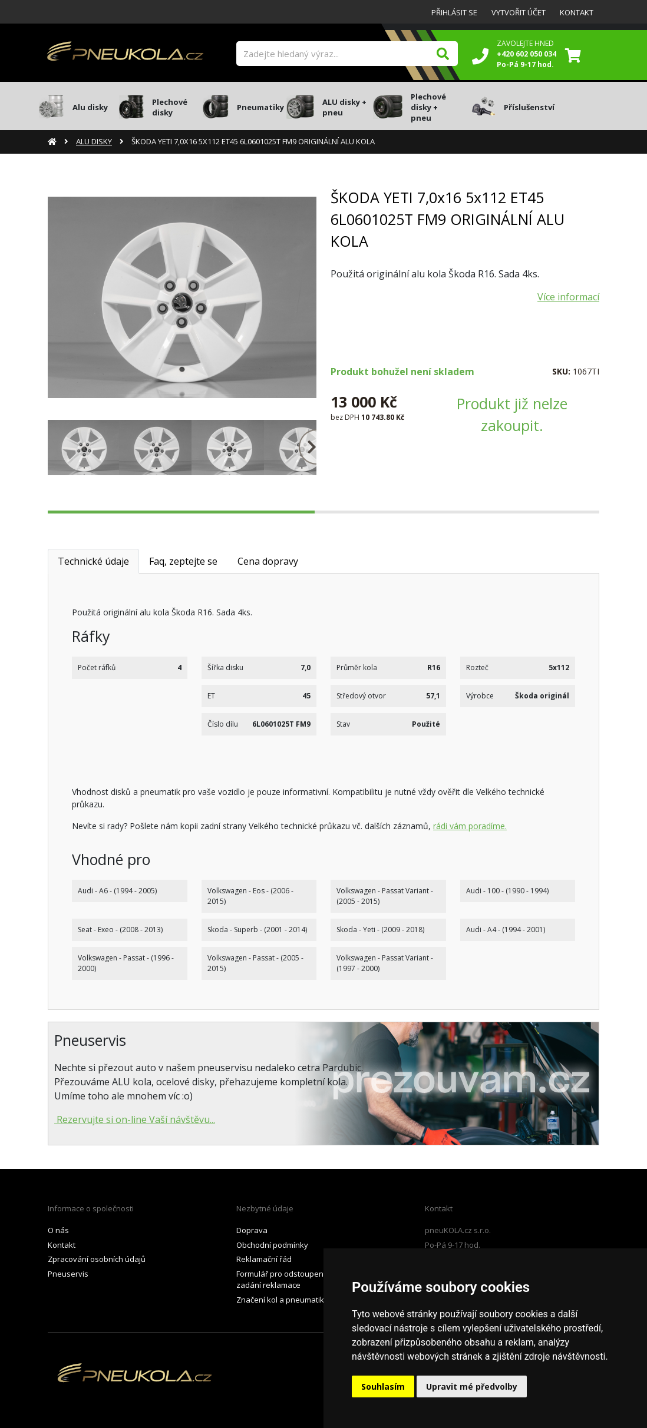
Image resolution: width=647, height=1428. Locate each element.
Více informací (568, 296)
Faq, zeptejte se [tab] (183, 561)
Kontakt (576, 12)
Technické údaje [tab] (93, 561)
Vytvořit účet (518, 12)
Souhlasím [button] (383, 1386)
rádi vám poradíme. (470, 825)
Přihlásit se (454, 12)
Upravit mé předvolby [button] (471, 1386)
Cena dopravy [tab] (267, 561)
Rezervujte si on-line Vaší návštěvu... (134, 1119)
